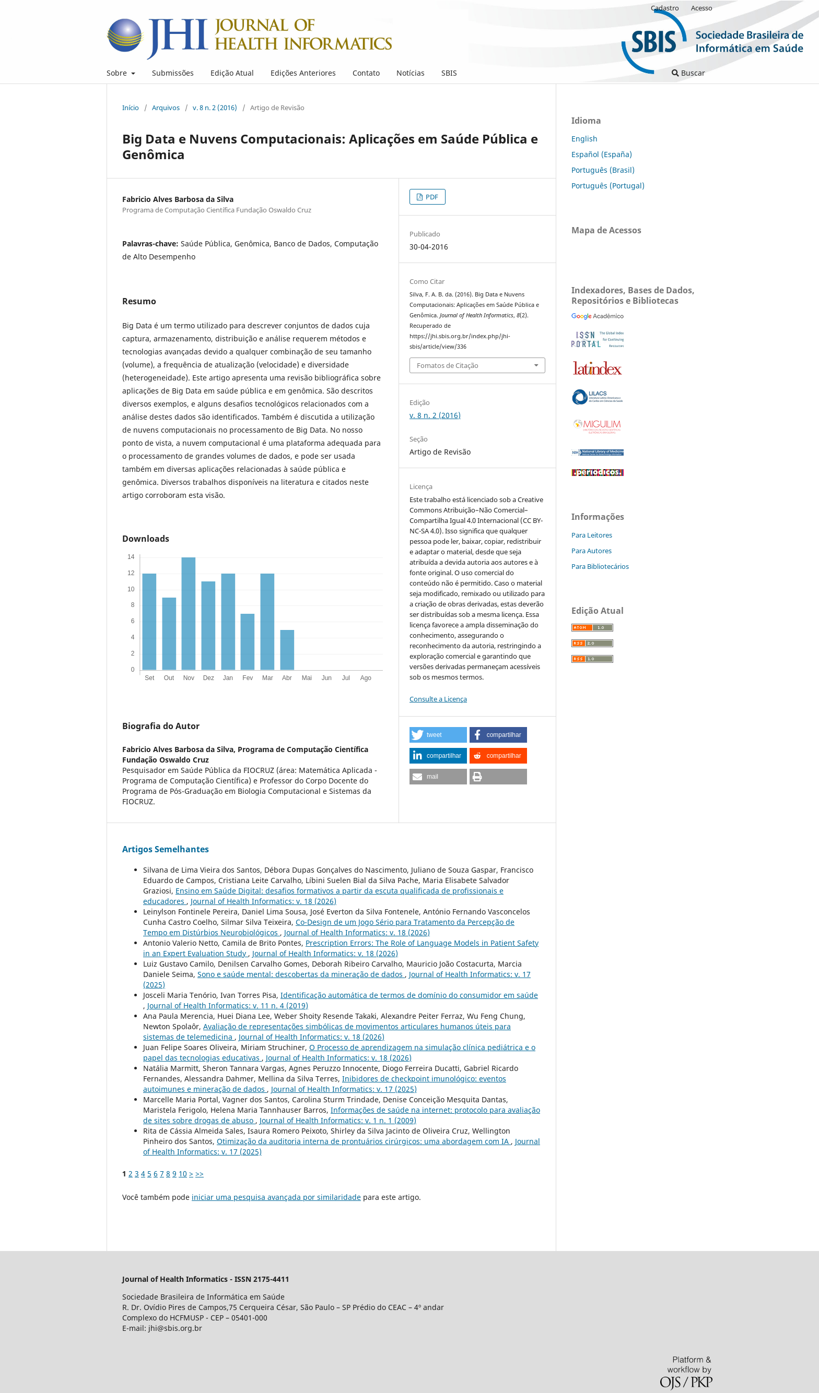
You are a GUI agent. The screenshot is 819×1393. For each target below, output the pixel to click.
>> (199, 1173)
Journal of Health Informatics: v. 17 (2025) (344, 1089)
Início (130, 107)
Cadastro (665, 8)
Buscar (688, 73)
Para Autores (591, 550)
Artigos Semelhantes (165, 849)
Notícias (410, 73)
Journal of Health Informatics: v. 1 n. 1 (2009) (338, 1120)
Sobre (118, 73)
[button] (438, 735)
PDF (431, 196)
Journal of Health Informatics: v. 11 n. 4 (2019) (227, 1005)
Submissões (173, 73)
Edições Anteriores (303, 73)
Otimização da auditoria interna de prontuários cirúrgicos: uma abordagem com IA (364, 1141)
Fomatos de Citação (447, 365)
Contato (366, 73)
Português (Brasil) (603, 170)
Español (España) (601, 154)
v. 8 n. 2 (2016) (215, 107)
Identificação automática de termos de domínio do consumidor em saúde (409, 995)
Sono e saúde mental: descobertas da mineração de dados (301, 974)
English (584, 139)
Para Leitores (591, 535)
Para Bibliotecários (600, 566)
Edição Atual (232, 73)
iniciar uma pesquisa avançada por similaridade (276, 1197)
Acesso (701, 8)
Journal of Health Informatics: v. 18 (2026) (263, 901)
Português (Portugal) (608, 186)
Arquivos (166, 107)
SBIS (449, 73)
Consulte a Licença (438, 699)
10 (183, 1173)
